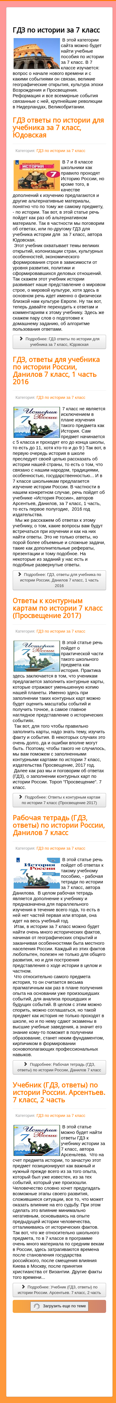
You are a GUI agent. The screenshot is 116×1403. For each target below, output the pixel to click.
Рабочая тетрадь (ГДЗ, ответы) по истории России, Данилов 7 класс (59, 825)
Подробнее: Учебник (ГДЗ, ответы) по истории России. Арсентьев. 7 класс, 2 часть (59, 1290)
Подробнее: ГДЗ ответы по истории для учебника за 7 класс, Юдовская (59, 342)
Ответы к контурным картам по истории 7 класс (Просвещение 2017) (57, 608)
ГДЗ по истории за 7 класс (61, 150)
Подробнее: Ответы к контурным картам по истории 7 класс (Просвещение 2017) (59, 800)
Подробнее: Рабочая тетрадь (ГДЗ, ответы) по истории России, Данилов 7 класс (59, 1067)
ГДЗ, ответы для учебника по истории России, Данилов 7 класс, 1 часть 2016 (56, 370)
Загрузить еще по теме (60, 1306)
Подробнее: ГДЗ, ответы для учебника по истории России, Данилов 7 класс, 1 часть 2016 (59, 580)
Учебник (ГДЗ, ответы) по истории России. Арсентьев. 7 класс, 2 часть (59, 1092)
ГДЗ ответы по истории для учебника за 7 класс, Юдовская (58, 127)
